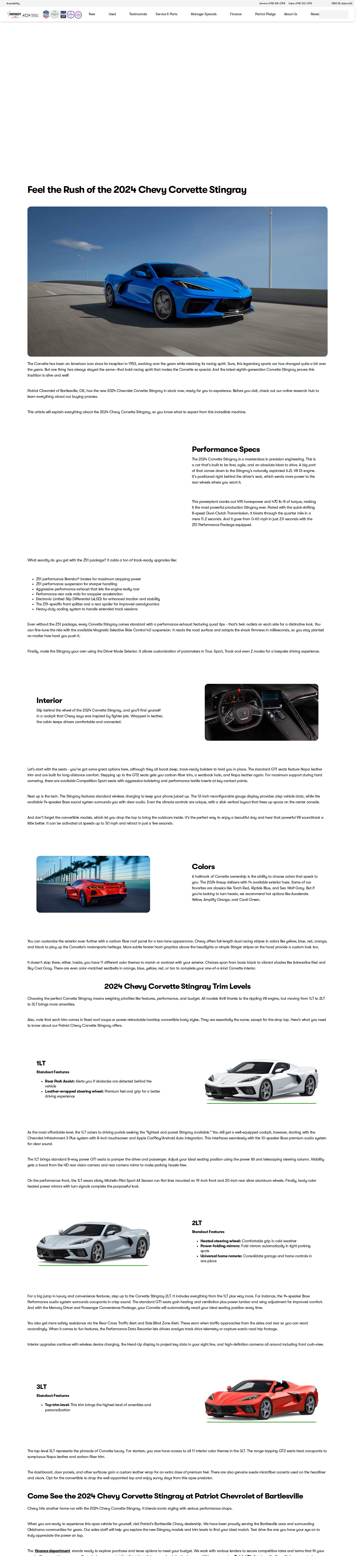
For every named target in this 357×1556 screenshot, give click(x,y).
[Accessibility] (11, 3)
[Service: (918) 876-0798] (272, 3)
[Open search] (305, 14)
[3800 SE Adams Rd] (340, 3)
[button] (321, 3)
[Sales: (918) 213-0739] (300, 3)
